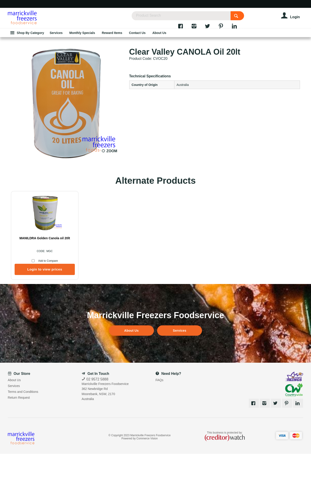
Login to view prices (45, 298)
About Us (131, 360)
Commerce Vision (147, 467)
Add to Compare (48, 290)
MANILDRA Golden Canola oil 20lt (44, 267)
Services (179, 360)
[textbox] (195, 17)
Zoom (111, 180)
